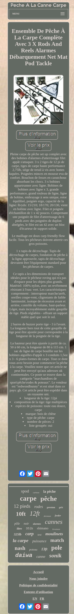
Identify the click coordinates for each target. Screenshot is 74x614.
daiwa (23, 555)
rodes (38, 506)
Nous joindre (38, 578)
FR (42, 598)
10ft (21, 514)
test (39, 534)
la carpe (20, 540)
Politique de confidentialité (38, 585)
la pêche (49, 491)
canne (40, 556)
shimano (42, 528)
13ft (44, 549)
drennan (47, 516)
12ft (35, 513)
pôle (17, 523)
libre (19, 528)
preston (51, 507)
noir (26, 523)
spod (25, 491)
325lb (18, 534)
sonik (55, 555)
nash (20, 548)
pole (56, 547)
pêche (48, 498)
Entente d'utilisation (38, 592)
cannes (54, 521)
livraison (56, 529)
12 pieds (22, 506)
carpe (28, 498)
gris (61, 507)
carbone (36, 493)
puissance (39, 541)
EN (35, 598)
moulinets (54, 533)
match (57, 540)
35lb (29, 528)
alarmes (37, 523)
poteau (33, 549)
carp (29, 533)
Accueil (38, 572)
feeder (58, 515)
